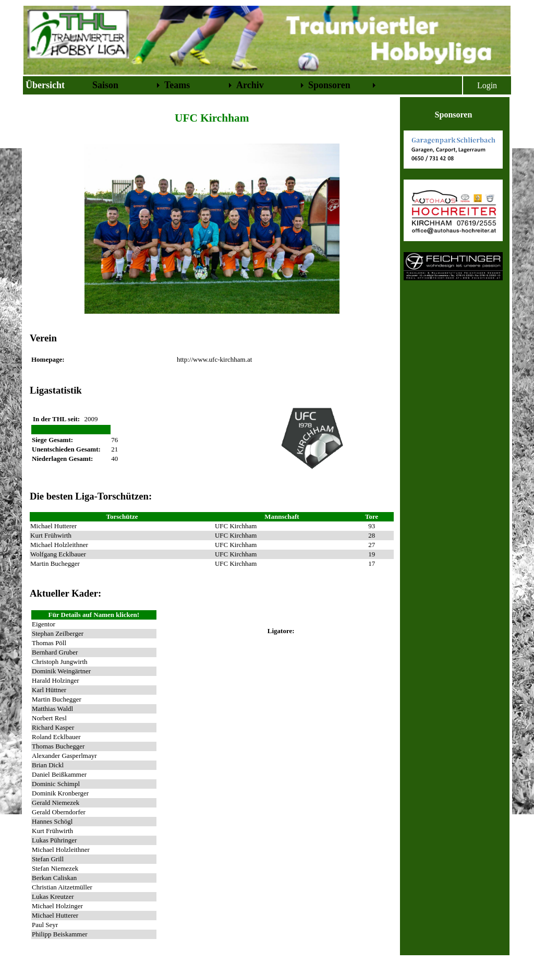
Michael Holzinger (57, 906)
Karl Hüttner (49, 690)
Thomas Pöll (49, 643)
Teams (177, 85)
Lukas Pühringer (54, 840)
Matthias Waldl (52, 708)
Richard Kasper (53, 727)
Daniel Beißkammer (59, 774)
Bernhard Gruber (55, 652)
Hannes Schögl (52, 821)
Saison (105, 85)
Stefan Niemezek (55, 868)
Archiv (250, 85)
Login (487, 85)
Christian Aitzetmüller (62, 887)
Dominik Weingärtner (61, 671)
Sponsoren (329, 85)
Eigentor (43, 624)
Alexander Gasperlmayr (64, 755)
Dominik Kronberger (60, 793)
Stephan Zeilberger (57, 633)
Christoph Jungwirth (60, 662)
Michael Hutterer (55, 915)
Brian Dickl (48, 765)
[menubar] (200, 85)
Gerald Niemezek (55, 802)
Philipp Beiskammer (60, 934)
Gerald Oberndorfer (59, 812)
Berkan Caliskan (54, 878)
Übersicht (45, 85)
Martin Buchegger (56, 699)
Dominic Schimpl (56, 784)
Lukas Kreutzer (53, 896)
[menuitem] (56, 85)
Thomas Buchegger (58, 746)
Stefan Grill (48, 859)
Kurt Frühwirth (52, 831)
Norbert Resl (49, 718)
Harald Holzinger (55, 680)
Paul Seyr (45, 925)
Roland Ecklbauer (56, 737)
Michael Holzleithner (61, 849)
